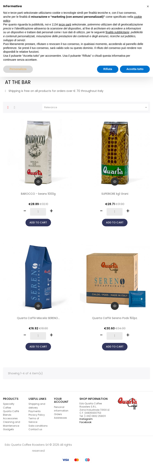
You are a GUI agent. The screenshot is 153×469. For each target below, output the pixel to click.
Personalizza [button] (18, 69)
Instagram (86, 419)
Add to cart (38, 222)
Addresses (60, 417)
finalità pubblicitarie (117, 32)
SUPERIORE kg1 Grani (114, 194)
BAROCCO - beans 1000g (38, 194)
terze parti (65, 24)
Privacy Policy (36, 414)
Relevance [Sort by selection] (96, 107)
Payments (34, 411)
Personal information (61, 408)
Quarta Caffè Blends (11, 413)
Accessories (10, 418)
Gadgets (8, 429)
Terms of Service (33, 420)
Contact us (35, 429)
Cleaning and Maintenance (11, 423)
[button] (148, 6)
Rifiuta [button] (107, 69)
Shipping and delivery (36, 405)
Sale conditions (38, 425)
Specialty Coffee (8, 405)
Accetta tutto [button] (134, 69)
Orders (58, 414)
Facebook (85, 422)
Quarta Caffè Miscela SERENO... (38, 318)
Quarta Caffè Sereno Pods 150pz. (115, 318)
